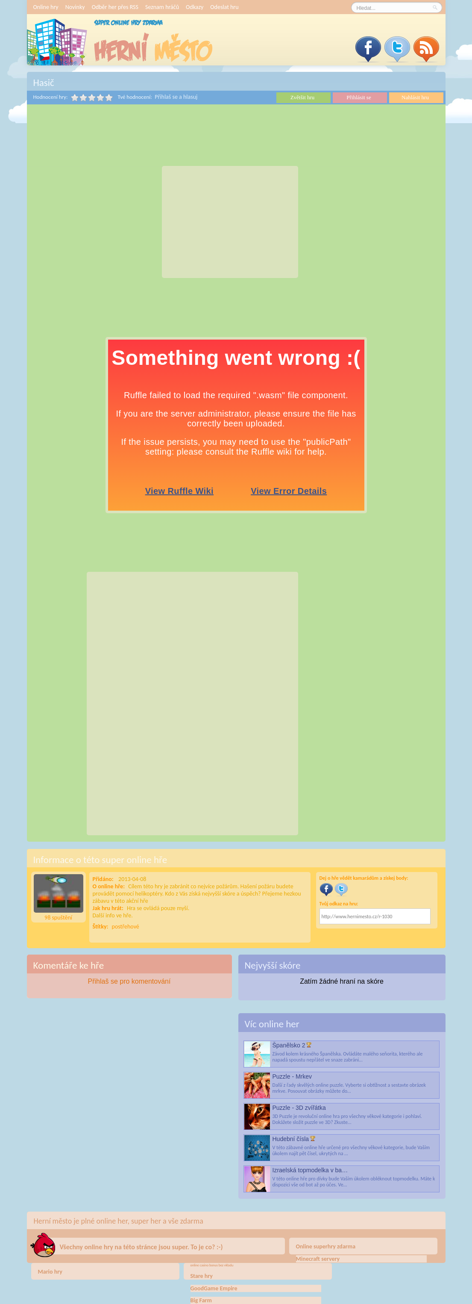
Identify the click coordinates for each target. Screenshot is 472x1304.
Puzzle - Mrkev (292, 1076)
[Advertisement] (230, 222)
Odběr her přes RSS (115, 7)
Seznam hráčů (162, 7)
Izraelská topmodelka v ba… (310, 1170)
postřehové (125, 926)
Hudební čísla (291, 1138)
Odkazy (194, 7)
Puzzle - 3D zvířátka (299, 1107)
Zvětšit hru (302, 97)
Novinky (75, 7)
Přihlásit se (358, 97)
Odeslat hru (224, 7)
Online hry (46, 7)
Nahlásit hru (415, 97)
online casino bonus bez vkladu (212, 1265)
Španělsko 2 (289, 1045)
